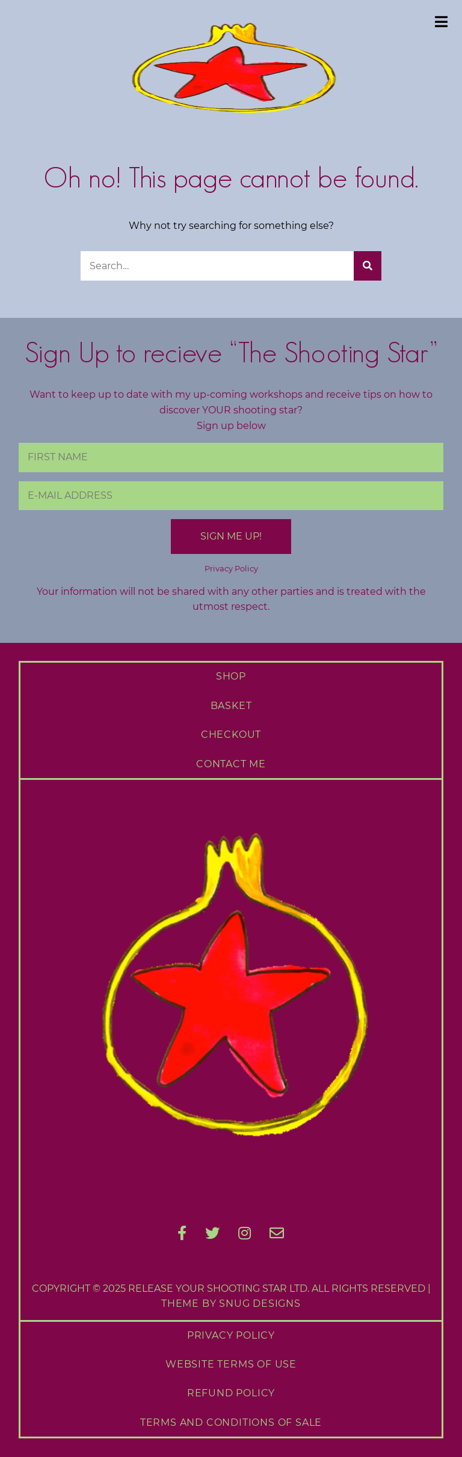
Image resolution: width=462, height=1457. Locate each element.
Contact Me (231, 764)
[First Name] (231, 457)
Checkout (231, 734)
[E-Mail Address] (231, 495)
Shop (231, 676)
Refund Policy (231, 1393)
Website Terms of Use (231, 1364)
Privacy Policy (231, 568)
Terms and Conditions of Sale (231, 1422)
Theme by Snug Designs (231, 1303)
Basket (231, 705)
